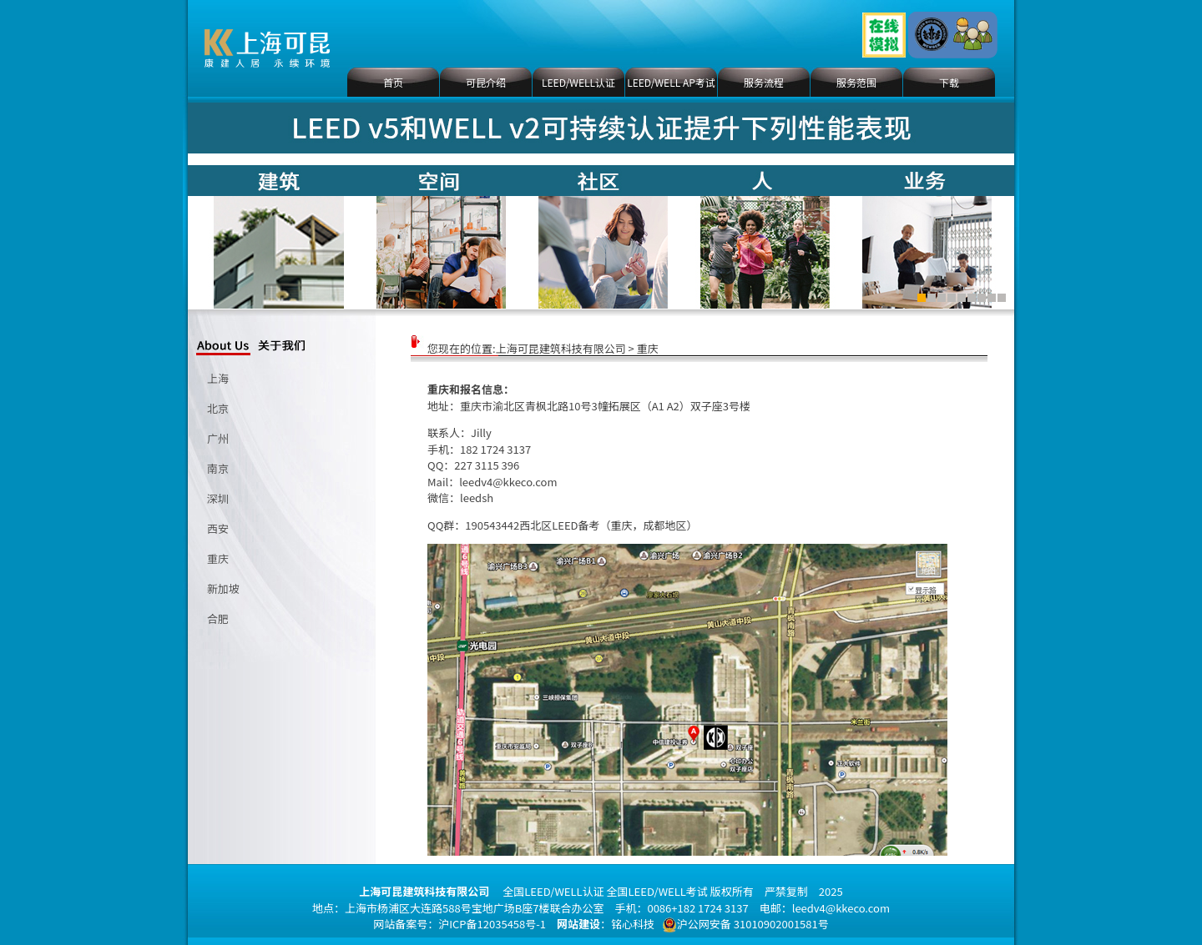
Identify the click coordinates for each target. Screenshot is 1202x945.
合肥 (218, 618)
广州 (218, 438)
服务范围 (856, 82)
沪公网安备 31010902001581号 (745, 924)
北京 (218, 408)
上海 (218, 378)
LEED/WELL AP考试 (671, 82)
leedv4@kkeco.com (508, 482)
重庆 (218, 558)
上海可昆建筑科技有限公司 (561, 348)
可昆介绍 (486, 82)
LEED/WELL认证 (578, 82)
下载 (949, 82)
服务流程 (764, 82)
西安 (218, 528)
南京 (218, 468)
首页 (393, 82)
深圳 (218, 498)
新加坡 (223, 588)
